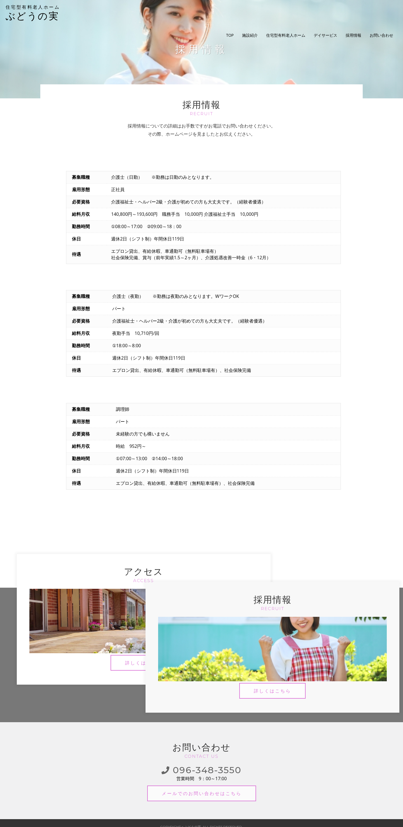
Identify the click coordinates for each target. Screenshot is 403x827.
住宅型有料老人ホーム (285, 12)
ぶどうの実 (41, 12)
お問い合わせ (381, 12)
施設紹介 (250, 12)
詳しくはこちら (109, 659)
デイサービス (325, 12)
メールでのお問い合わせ (202, 785)
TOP (230, 12)
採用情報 (353, 12)
